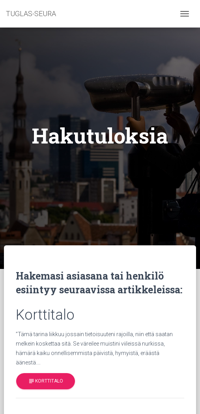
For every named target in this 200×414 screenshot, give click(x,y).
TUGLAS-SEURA (31, 13)
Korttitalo (45, 381)
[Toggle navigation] (184, 13)
